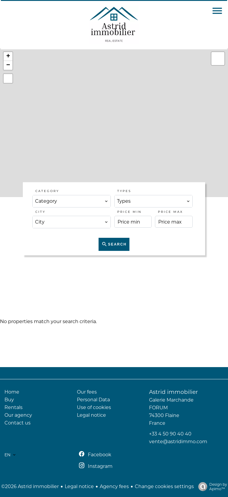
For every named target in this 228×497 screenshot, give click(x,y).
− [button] (8, 65)
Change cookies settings (164, 486)
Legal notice (79, 486)
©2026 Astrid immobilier (30, 486)
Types (124, 191)
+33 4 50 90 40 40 (170, 434)
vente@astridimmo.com (178, 441)
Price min (129, 212)
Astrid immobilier (173, 392)
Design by (211, 486)
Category (47, 191)
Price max (170, 212)
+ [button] (8, 56)
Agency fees (114, 486)
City (40, 212)
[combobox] (71, 201)
